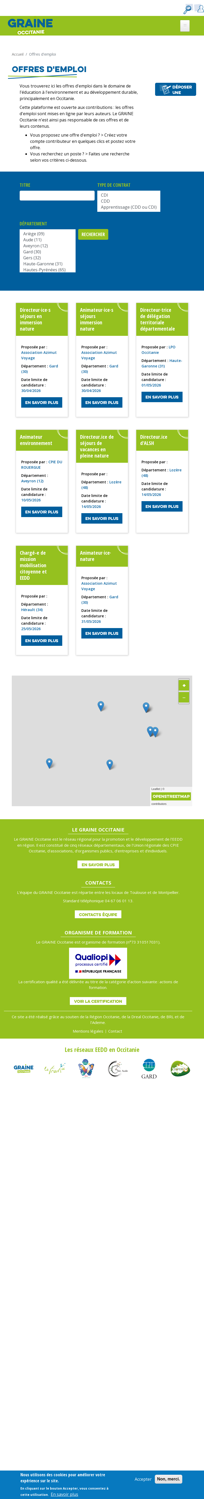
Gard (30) (47, 252)
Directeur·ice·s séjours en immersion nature (35, 319)
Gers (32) (47, 258)
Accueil (18, 54)
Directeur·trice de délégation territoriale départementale (157, 319)
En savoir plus (41, 402)
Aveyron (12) (47, 246)
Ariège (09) (47, 234)
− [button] (184, 697)
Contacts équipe (98, 914)
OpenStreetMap (171, 796)
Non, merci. (168, 1479)
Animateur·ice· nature (95, 556)
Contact (115, 1031)
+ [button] (184, 685)
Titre (25, 185)
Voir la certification (98, 1001)
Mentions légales (88, 1031)
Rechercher (93, 234)
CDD (128, 201)
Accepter (143, 1479)
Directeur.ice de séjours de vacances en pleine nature (97, 446)
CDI (128, 195)
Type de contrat (114, 185)
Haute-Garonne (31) (47, 264)
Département (33, 223)
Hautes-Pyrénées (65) (47, 270)
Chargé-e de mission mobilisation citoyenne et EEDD (33, 565)
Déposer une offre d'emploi (182, 90)
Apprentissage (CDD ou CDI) (128, 207)
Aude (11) (47, 240)
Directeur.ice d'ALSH (153, 440)
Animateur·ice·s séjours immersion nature (96, 319)
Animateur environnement (36, 440)
